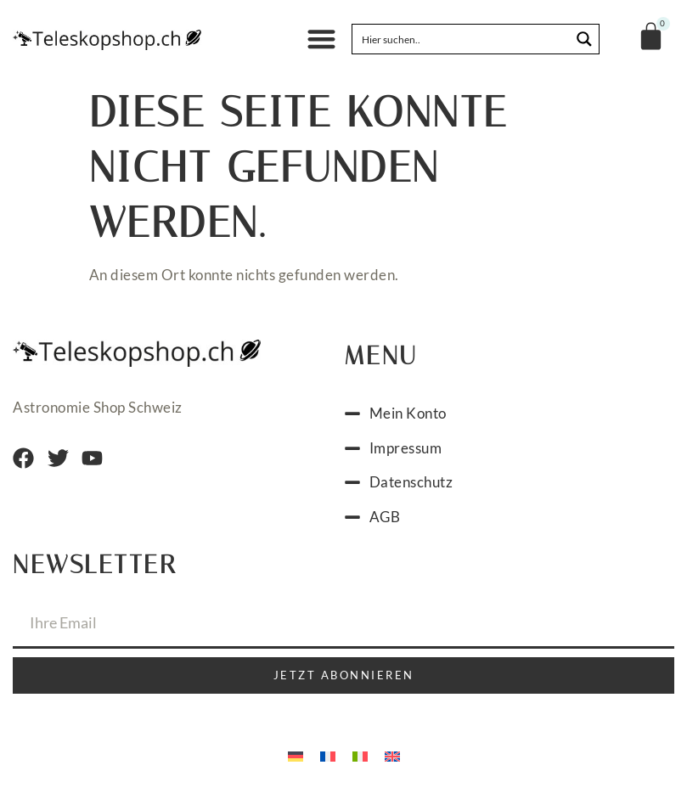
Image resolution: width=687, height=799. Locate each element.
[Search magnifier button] (584, 39)
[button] (321, 39)
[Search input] (462, 39)
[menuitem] (295, 755)
